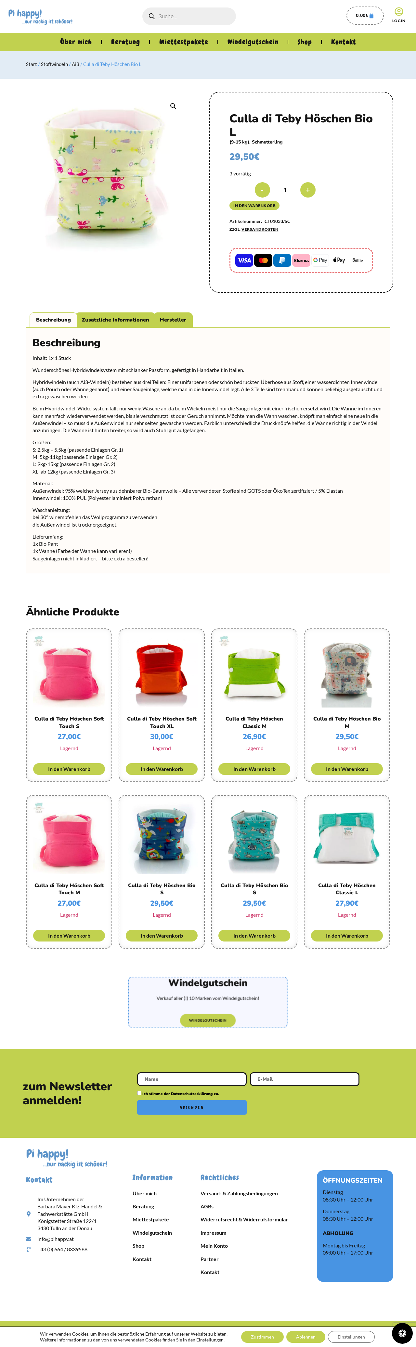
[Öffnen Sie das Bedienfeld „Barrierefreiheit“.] (402, 1333)
